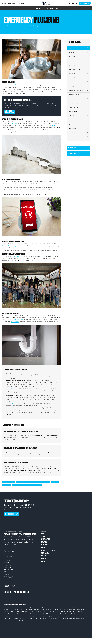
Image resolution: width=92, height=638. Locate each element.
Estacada (49, 609)
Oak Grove (35, 616)
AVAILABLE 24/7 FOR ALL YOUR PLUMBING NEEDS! (46, 8)
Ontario (45, 616)
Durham (31, 609)
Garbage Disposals (78, 111)
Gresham (22, 611)
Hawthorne (34, 611)
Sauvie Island (16, 618)
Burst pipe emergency (26, 484)
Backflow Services (78, 115)
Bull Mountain (36, 607)
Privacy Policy (74, 630)
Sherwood (37, 618)
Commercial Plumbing (78, 94)
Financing (44, 542)
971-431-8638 (6, 571)
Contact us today (18, 319)
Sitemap (86, 630)
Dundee (21, 609)
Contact (43, 561)
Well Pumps (78, 86)
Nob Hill (10, 616)
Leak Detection (78, 73)
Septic (13, 3)
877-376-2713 (6, 580)
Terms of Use (67, 630)
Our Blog (43, 556)
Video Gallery (45, 553)
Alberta (5, 607)
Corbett (77, 607)
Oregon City (50, 616)
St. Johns (62, 618)
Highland (40, 611)
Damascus (6, 609)
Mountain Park (57, 613)
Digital (12, 630)
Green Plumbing (78, 128)
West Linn (13, 620)
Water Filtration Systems (78, 137)
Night (8, 630)
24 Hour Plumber (32, 482)
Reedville (85, 616)
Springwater (51, 618)
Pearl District (64, 616)
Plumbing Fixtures (78, 132)
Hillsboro (45, 611)
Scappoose (21, 618)
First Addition (60, 609)
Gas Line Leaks (10, 403)
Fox (10, 630)
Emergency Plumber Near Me (9, 482)
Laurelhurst (22, 613)
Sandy (10, 618)
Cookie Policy (81, 630)
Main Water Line (78, 77)
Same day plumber (6, 484)
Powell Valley (79, 616)
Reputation (44, 545)
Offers (18, 3)
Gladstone (6, 611)
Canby (41, 607)
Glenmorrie (11, 611)
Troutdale (81, 618)
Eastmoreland (43, 609)
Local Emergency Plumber (21, 482)
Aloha (9, 607)
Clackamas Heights (70, 607)
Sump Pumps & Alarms (78, 82)
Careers (43, 559)
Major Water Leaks (12, 408)
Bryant (30, 607)
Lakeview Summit (8, 613)
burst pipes (13, 123)
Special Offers (45, 539)
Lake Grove (71, 611)
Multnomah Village (78, 613)
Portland (70, 616)
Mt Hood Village (70, 613)
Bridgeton (26, 607)
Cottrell (81, 607)
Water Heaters (78, 56)
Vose (9, 620)
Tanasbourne (72, 618)
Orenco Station (57, 616)
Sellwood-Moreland (29, 618)
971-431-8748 (73, 3)
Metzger (37, 613)
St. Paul (66, 618)
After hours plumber (37, 484)
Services (43, 536)
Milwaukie (42, 613)
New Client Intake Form (48, 550)
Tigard (77, 618)
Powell (73, 616)
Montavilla (51, 613)
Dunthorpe (26, 609)
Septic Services (78, 153)
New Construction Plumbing (78, 69)
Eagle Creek (36, 609)
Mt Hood (64, 613)
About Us (44, 548)
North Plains (23, 616)
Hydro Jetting (78, 65)
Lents (27, 613)
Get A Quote (9, 111)
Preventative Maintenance (78, 103)
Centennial (56, 607)
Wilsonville (23, 620)
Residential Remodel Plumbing (78, 90)
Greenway (17, 611)
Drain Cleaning (78, 52)
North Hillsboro (16, 616)
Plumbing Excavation (78, 99)
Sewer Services (78, 148)
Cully (85, 607)
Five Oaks (66, 609)
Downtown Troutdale (14, 609)
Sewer (9, 3)
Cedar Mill (51, 607)
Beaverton (17, 607)
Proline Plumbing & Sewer (11, 85)
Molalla (46, 613)
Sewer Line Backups (12, 389)
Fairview (54, 609)
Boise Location (7, 574)
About (22, 3)
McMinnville (31, 613)
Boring (21, 607)
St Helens (57, 618)
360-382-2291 (7, 553)
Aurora (12, 607)
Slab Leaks (78, 60)
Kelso (62, 611)
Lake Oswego (78, 611)
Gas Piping (78, 124)
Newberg (6, 616)
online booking (15, 321)
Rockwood (6, 618)
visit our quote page (12, 507)
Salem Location (7, 565)
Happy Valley (28, 611)
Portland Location (8, 556)
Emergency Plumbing (78, 48)
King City (66, 611)
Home (42, 534)
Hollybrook (49, 611)
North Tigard (29, 616)
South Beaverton (44, 618)
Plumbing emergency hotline (43, 482)
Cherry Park (62, 607)
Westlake (18, 620)
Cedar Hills (46, 607)
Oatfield (40, 616)
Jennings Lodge (56, 611)
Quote (85, 3)
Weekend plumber (16, 484)
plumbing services (17, 256)
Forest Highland (72, 609)
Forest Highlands (81, 609)
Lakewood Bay (15, 613)
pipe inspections (15, 246)
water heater (55, 125)
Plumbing (4, 3)
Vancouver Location (8, 548)
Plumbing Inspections (78, 107)
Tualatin (5, 620)
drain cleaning (6, 246)
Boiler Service (78, 120)
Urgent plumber (54, 482)
